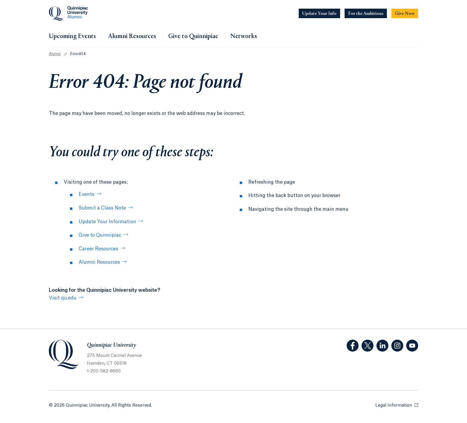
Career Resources (98, 248)
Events (86, 194)
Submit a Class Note (102, 208)
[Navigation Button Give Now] (404, 13)
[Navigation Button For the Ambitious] (366, 13)
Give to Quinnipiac (193, 36)
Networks (244, 36)
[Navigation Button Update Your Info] (319, 13)
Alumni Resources (132, 36)
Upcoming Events (72, 36)
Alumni (55, 54)
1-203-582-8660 (104, 371)
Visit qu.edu (63, 298)
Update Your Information (107, 221)
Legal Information (396, 405)
